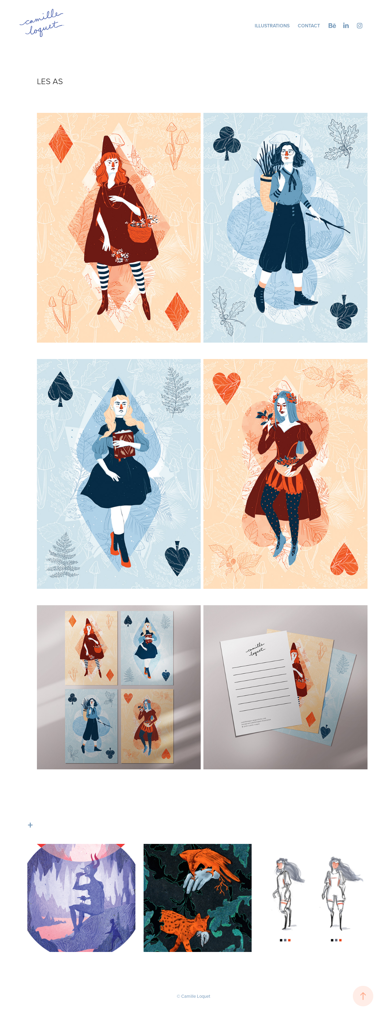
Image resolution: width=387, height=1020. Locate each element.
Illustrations (272, 25)
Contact (309, 25)
